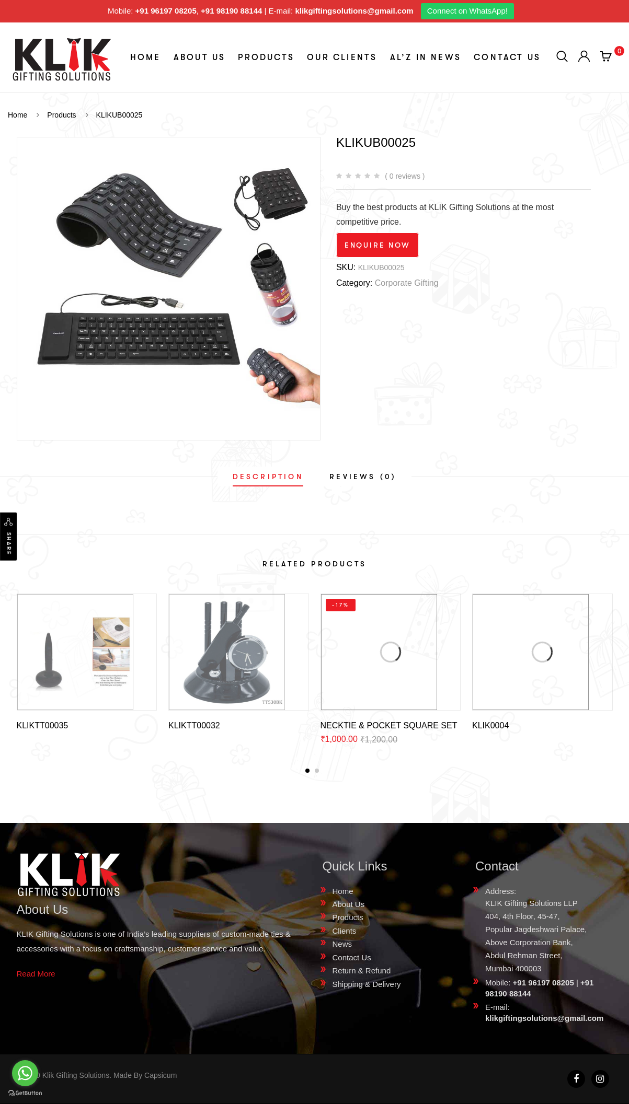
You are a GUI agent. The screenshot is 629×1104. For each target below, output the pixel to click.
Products (266, 57)
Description (268, 476)
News (342, 943)
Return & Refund (362, 970)
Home (145, 57)
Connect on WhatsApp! (467, 10)
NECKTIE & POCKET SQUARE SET (389, 725)
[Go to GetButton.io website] (25, 1093)
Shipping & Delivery (367, 984)
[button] (307, 771)
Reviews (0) (362, 476)
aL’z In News (425, 57)
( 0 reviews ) (405, 176)
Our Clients (342, 57)
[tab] (268, 476)
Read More (36, 973)
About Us (200, 57)
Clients (345, 930)
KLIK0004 (490, 725)
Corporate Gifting (407, 282)
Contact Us (507, 57)
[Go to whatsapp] (25, 1073)
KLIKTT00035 (42, 725)
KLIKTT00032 (194, 725)
